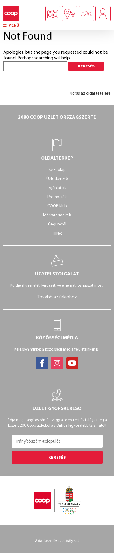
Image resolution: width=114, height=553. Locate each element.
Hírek (57, 233)
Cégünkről (57, 224)
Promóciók (57, 197)
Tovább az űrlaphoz (57, 297)
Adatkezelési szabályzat (57, 541)
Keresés (57, 457)
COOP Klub (57, 206)
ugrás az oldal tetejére (90, 93)
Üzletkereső (57, 179)
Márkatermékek (57, 215)
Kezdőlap (57, 170)
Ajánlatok (57, 188)
